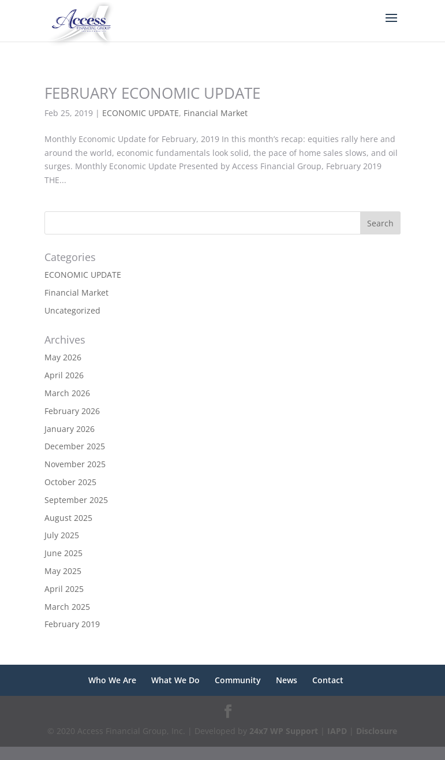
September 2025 (76, 499)
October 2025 (70, 481)
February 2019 (72, 624)
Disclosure (376, 730)
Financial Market (216, 112)
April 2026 (64, 375)
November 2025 (75, 464)
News (286, 680)
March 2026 (67, 393)
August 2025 (68, 517)
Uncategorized (72, 310)
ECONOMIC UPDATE (140, 112)
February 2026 (72, 410)
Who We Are (112, 680)
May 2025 (62, 570)
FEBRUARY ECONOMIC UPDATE (152, 93)
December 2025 (74, 446)
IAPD (337, 730)
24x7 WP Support (283, 730)
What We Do (175, 680)
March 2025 (67, 606)
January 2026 (69, 428)
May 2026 (62, 357)
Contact (327, 680)
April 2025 (64, 588)
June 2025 (63, 552)
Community (238, 680)
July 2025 (61, 535)
